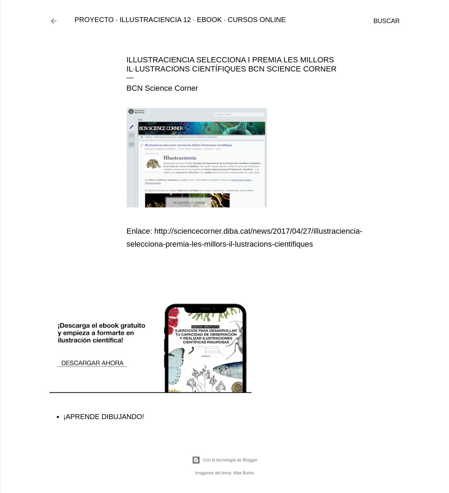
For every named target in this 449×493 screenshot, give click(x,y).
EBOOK (209, 19)
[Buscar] (386, 21)
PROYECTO (94, 19)
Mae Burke (243, 473)
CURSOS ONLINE (257, 19)
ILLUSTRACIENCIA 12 (155, 19)
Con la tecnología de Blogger (224, 460)
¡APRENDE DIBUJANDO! (103, 416)
